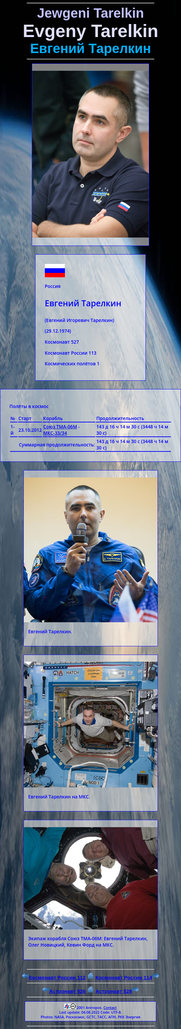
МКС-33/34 (55, 433)
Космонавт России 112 (53, 977)
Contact (110, 1007)
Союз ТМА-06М (60, 426)
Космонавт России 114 (127, 977)
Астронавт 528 (117, 991)
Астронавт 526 (64, 991)
